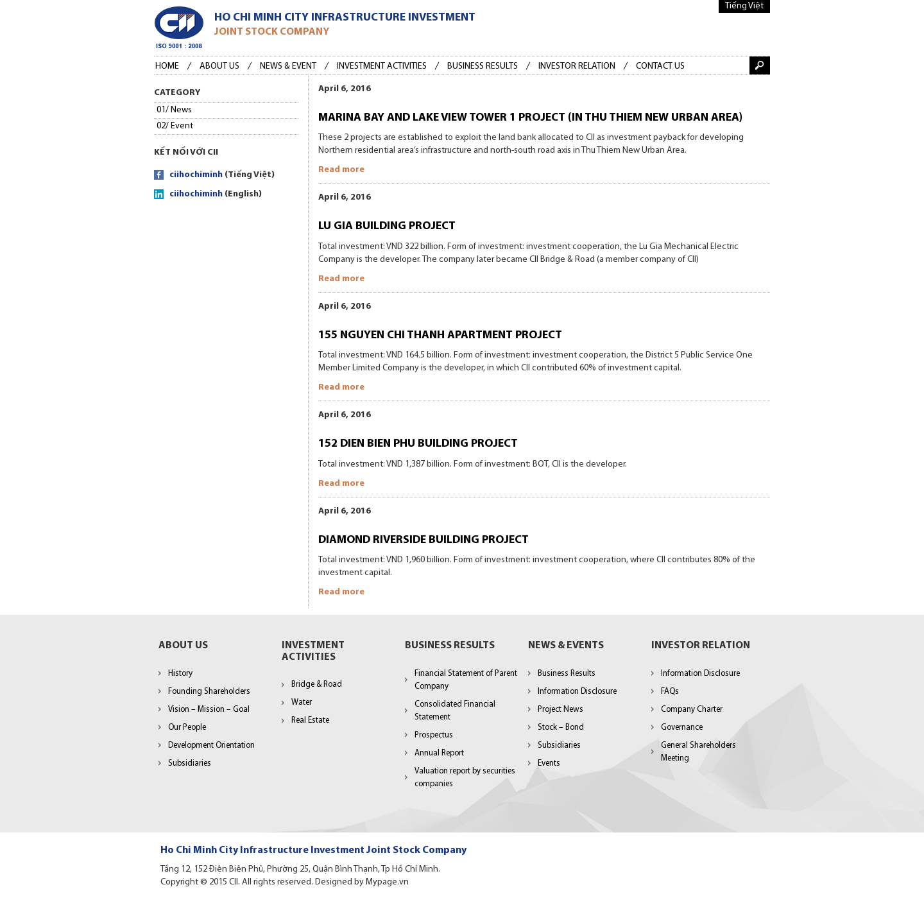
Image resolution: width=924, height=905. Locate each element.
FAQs (670, 691)
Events (549, 763)
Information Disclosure (577, 691)
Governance (682, 727)
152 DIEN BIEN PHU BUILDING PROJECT (418, 444)
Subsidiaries (189, 763)
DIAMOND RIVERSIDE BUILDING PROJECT (423, 540)
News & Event (288, 66)
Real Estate (310, 720)
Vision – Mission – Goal (209, 709)
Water (301, 702)
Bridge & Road (316, 684)
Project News (560, 709)
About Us (219, 66)
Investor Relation (576, 66)
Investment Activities (382, 66)
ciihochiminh (196, 175)
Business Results (566, 673)
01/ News (174, 110)
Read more (341, 170)
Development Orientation (211, 745)
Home (167, 66)
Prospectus (434, 735)
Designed (333, 882)
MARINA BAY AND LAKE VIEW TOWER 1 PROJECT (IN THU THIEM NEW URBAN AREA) (530, 118)
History (180, 673)
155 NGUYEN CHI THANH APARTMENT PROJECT (440, 335)
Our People (187, 727)
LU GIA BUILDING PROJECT (387, 226)
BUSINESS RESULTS (482, 66)
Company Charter (692, 709)
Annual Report (439, 753)
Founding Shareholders (209, 691)
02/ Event (175, 126)
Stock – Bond (561, 727)
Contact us (660, 66)
